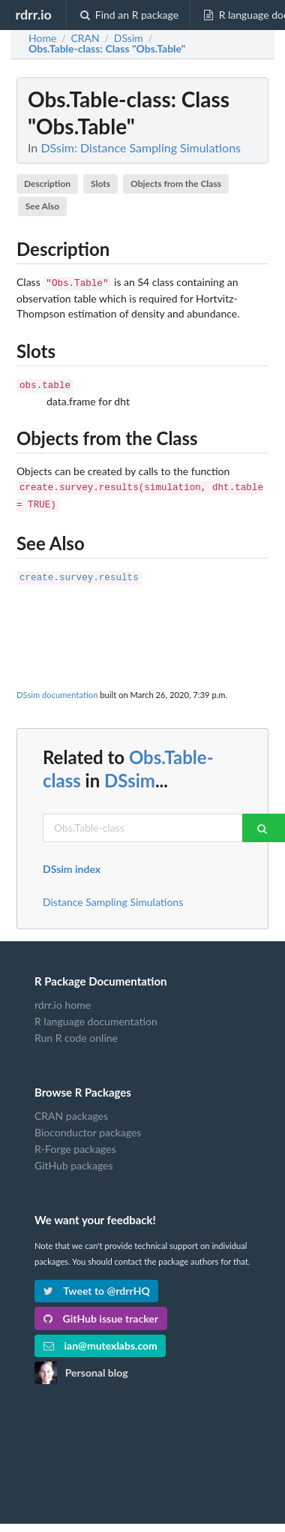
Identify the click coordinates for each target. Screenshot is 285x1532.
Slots (100, 183)
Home (42, 38)
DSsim (129, 773)
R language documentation (96, 1013)
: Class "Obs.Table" (106, 49)
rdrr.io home (62, 998)
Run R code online (76, 1030)
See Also (42, 206)
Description (47, 183)
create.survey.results (79, 570)
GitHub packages (73, 1157)
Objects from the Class (175, 183)
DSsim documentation (57, 687)
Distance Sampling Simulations (113, 895)
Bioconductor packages (87, 1124)
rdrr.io (33, 14)
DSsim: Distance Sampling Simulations (140, 147)
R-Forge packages (75, 1141)
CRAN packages (71, 1109)
